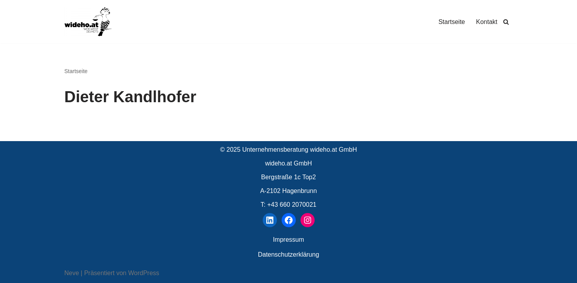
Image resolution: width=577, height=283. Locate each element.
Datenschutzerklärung (288, 254)
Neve (72, 273)
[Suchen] (506, 22)
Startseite (452, 21)
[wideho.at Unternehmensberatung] (88, 21)
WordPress (143, 273)
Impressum (288, 239)
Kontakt (486, 21)
